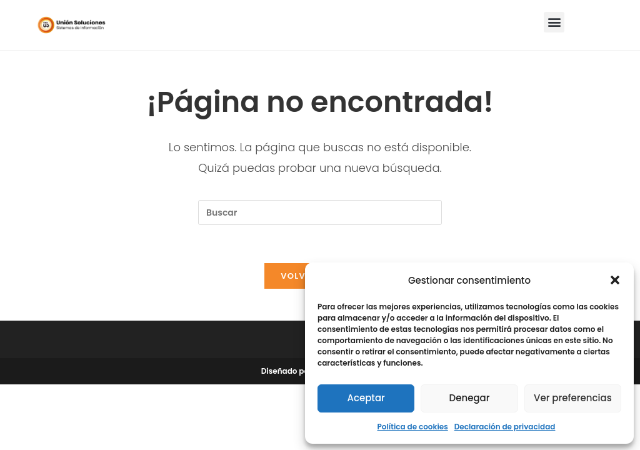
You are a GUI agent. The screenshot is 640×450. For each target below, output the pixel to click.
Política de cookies (413, 426)
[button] (615, 280)
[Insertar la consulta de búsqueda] (320, 212)
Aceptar (365, 397)
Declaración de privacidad (505, 426)
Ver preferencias (573, 397)
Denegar (469, 397)
